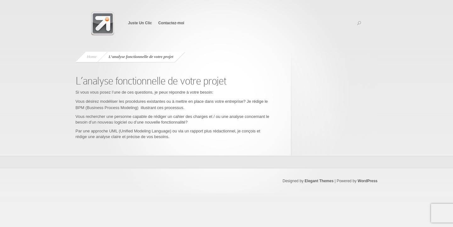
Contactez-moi (171, 23)
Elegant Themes (319, 181)
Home (92, 56)
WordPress (368, 181)
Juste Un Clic (140, 23)
